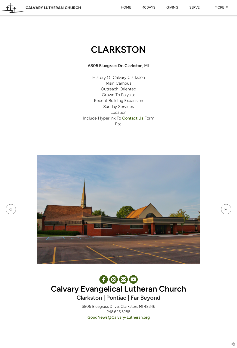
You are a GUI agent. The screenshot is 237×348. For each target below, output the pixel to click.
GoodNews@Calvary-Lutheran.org (118, 317)
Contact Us (132, 118)
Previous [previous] (11, 209)
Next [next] (226, 209)
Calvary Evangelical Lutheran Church (118, 289)
